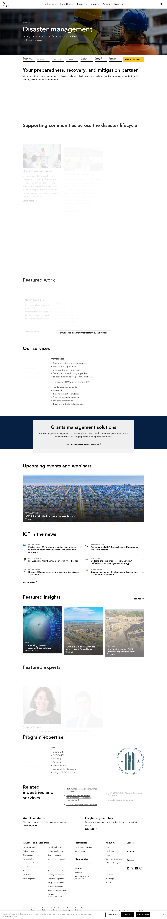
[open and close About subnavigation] (95, 4)
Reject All (127, 914)
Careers (132, 842)
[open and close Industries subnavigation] (50, 4)
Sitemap (90, 908)
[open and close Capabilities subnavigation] (67, 4)
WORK (27, 22)
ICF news (69, 60)
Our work (40, 60)
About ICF (112, 842)
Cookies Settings (112, 914)
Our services (56, 60)
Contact (132, 860)
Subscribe (91, 829)
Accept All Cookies (143, 914)
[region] (83, 915)
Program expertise (112, 59)
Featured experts (98, 59)
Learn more (30, 826)
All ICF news (30, 582)
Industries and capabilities (37, 842)
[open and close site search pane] (161, 4)
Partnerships (82, 842)
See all (139, 608)
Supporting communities (28, 59)
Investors (132, 851)
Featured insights (84, 59)
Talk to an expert (134, 59)
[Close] (163, 914)
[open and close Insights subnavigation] (82, 4)
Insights (80, 868)
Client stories (82, 859)
